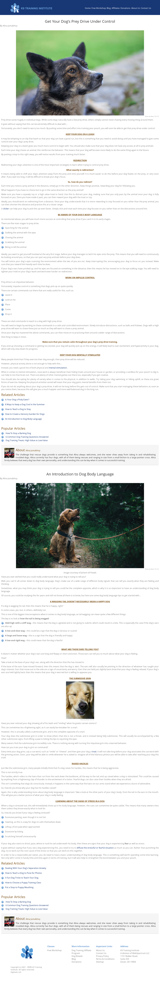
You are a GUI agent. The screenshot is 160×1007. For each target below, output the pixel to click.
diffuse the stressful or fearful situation (95, 847)
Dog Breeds (77, 956)
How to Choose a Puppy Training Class (23, 882)
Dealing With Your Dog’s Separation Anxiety (25, 868)
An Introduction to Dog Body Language (23, 419)
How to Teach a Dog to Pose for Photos (23, 873)
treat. (94, 751)
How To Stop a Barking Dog (18, 433)
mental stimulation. (58, 367)
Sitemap (100, 961)
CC (158, 116)
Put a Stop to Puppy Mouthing (19, 887)
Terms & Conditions (105, 959)
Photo (147, 116)
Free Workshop (99, 8)
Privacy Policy (102, 956)
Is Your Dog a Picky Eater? (17, 399)
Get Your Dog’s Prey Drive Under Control (80, 21)
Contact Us (146, 8)
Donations (125, 8)
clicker (6, 208)
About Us (135, 8)
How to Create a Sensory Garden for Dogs (25, 414)
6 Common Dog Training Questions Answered (27, 436)
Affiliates (116, 8)
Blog (109, 8)
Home (88, 8)
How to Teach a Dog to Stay (18, 409)
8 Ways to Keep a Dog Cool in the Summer (25, 404)
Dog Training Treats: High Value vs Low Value (27, 440)
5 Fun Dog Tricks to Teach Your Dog (21, 877)
